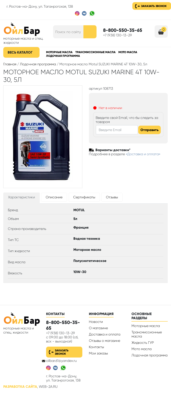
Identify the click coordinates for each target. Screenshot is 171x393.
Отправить (149, 130)
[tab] (21, 198)
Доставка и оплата (104, 334)
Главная (9, 64)
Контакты (96, 347)
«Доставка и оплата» (143, 154)
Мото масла (127, 52)
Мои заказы (98, 353)
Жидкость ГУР (142, 343)
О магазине (98, 328)
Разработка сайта (20, 387)
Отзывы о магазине (104, 341)
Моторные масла (59, 52)
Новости (96, 322)
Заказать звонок (154, 6)
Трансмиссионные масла (95, 52)
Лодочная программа (63, 56)
